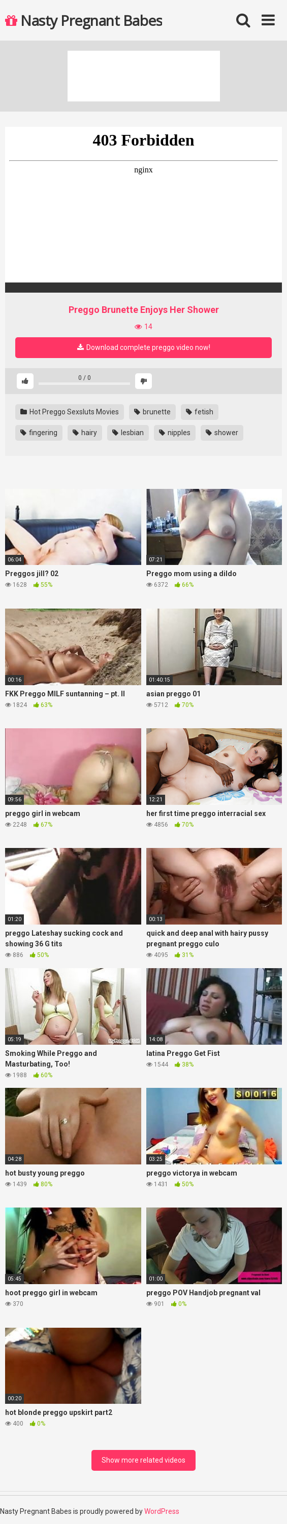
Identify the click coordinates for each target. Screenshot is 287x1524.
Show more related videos (143, 1460)
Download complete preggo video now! (143, 347)
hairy (85, 433)
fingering (38, 433)
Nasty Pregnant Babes (83, 20)
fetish (199, 412)
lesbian (128, 433)
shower (222, 433)
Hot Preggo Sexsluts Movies (69, 412)
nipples (174, 433)
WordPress (161, 1511)
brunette (152, 412)
